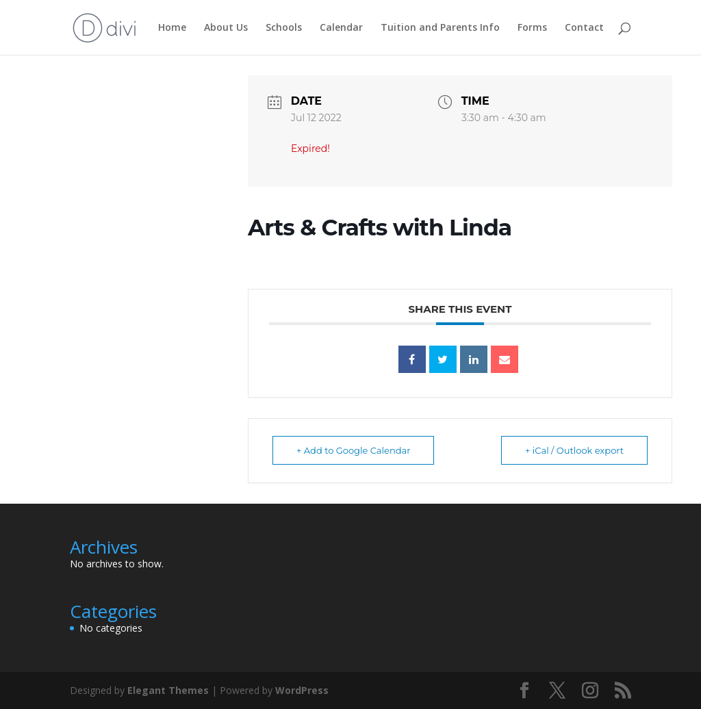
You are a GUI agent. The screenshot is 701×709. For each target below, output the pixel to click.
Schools (284, 28)
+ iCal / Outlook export (574, 450)
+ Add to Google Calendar (353, 450)
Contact (584, 28)
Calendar (341, 28)
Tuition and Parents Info (440, 28)
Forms (532, 28)
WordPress (302, 690)
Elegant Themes (168, 690)
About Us (226, 28)
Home (172, 28)
